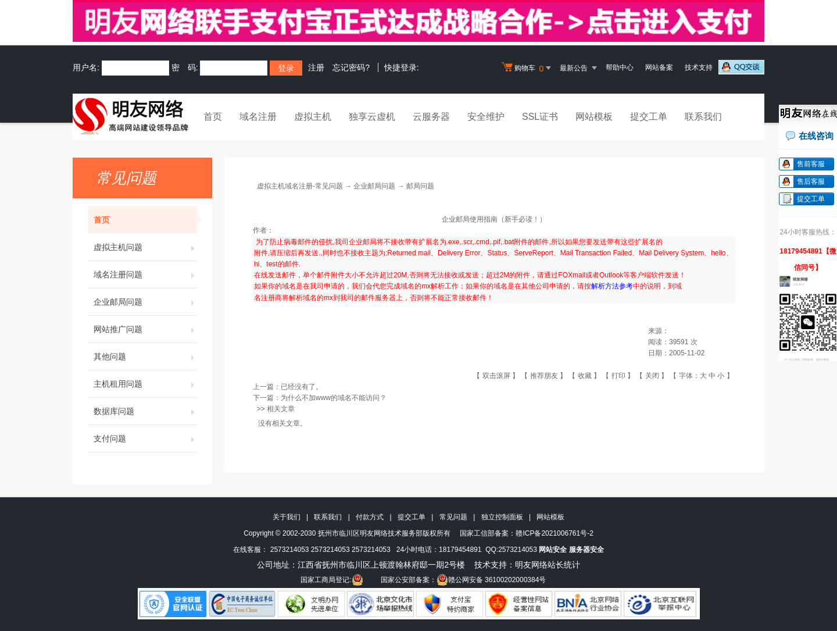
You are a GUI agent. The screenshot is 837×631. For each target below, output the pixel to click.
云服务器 (431, 117)
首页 (212, 117)
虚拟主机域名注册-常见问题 (300, 186)
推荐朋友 (544, 376)
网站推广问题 (145, 329)
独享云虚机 (372, 117)
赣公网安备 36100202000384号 (491, 580)
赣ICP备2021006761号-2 (554, 533)
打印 (618, 376)
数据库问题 (145, 411)
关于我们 (287, 517)
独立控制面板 (502, 517)
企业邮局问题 (145, 301)
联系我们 (703, 117)
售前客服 (811, 164)
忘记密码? (351, 67)
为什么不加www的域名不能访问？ (334, 398)
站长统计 (564, 564)
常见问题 (453, 517)
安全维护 (486, 117)
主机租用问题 (145, 383)
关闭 (652, 376)
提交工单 (648, 117)
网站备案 (659, 67)
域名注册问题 (145, 274)
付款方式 (370, 517)
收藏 (585, 376)
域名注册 (258, 117)
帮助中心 (620, 67)
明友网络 (531, 564)
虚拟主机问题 (145, 247)
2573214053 (289, 550)
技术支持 (699, 67)
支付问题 (145, 438)
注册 (316, 67)
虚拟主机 (312, 117)
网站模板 (594, 117)
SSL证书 (540, 117)
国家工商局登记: (332, 580)
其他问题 (145, 356)
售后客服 (811, 181)
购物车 (528, 68)
